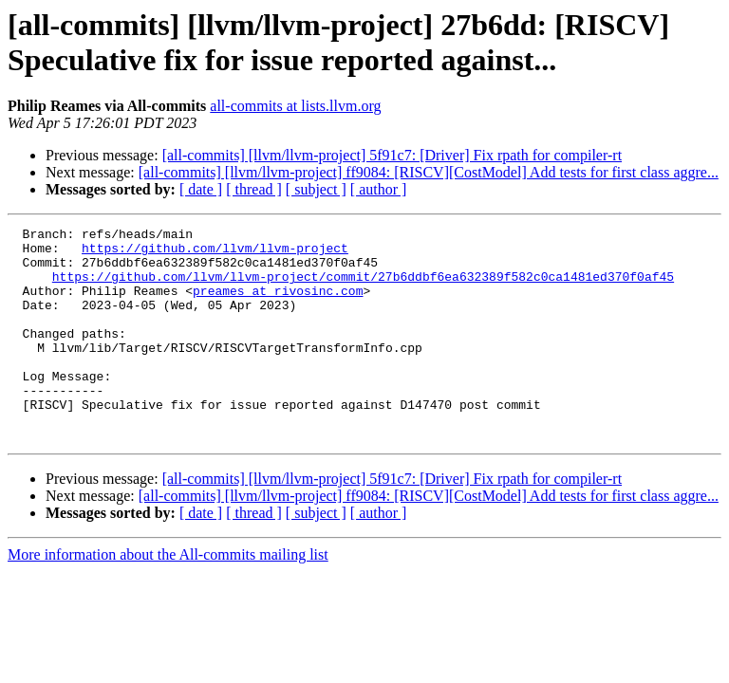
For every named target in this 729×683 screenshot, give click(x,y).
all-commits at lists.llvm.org (295, 106)
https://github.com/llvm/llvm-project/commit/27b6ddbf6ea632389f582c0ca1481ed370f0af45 (363, 287)
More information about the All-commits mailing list (168, 597)
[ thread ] (254, 189)
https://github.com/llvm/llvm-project (215, 253)
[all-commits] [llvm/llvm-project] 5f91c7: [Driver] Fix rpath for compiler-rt (392, 155)
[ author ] (378, 189)
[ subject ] (316, 189)
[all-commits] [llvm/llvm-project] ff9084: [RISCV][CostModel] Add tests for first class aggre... (429, 172)
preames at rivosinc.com (278, 304)
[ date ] (200, 189)
